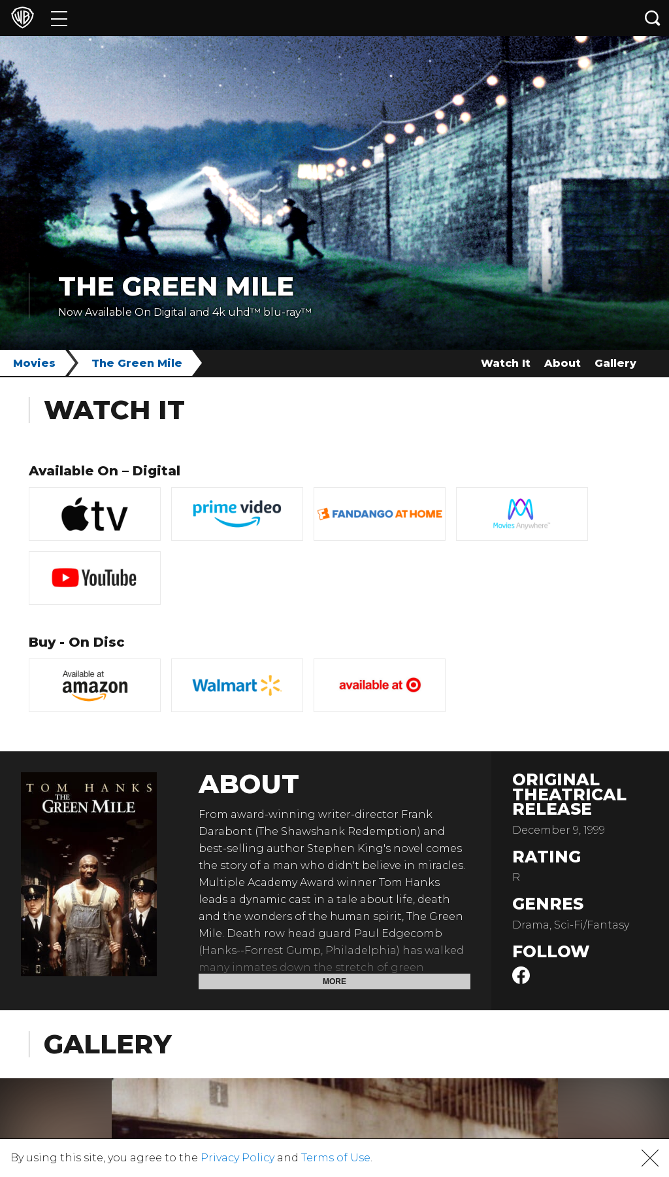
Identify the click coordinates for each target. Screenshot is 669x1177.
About (562, 363)
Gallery (615, 363)
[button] (650, 1158)
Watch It (505, 363)
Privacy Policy (237, 1157)
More (334, 981)
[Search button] (652, 18)
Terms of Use (335, 1157)
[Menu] (59, 18)
